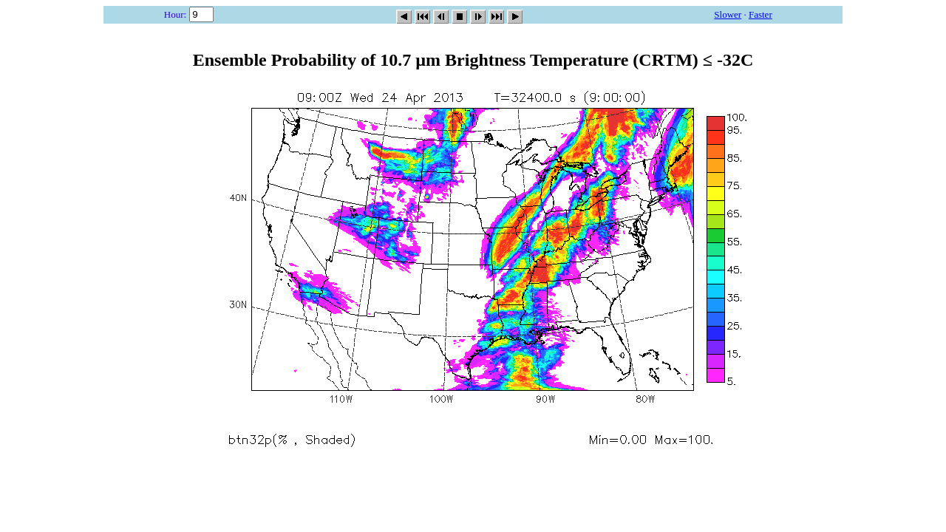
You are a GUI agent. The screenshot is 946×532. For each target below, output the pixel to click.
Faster (760, 14)
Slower (727, 14)
